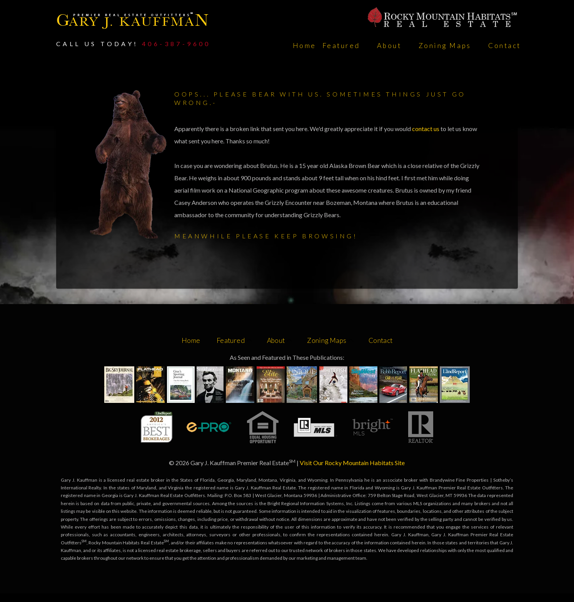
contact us (426, 128)
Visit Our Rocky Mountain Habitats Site (352, 462)
